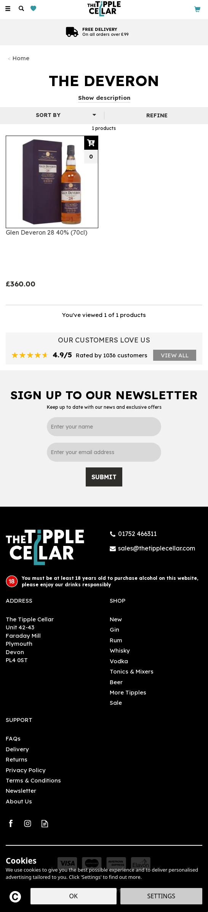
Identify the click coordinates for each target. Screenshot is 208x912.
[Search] (21, 8)
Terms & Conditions (33, 780)
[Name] (104, 426)
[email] (104, 452)
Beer (116, 682)
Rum (116, 640)
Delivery (17, 749)
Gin (114, 629)
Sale (116, 702)
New (116, 619)
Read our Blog (45, 823)
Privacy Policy (26, 770)
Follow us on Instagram (27, 823)
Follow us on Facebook (10, 823)
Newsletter (21, 790)
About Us (19, 801)
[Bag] (197, 9)
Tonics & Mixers (132, 671)
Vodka (119, 661)
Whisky (120, 650)
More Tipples (128, 692)
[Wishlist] (34, 8)
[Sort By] (51, 115)
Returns (16, 759)
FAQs (13, 738)
